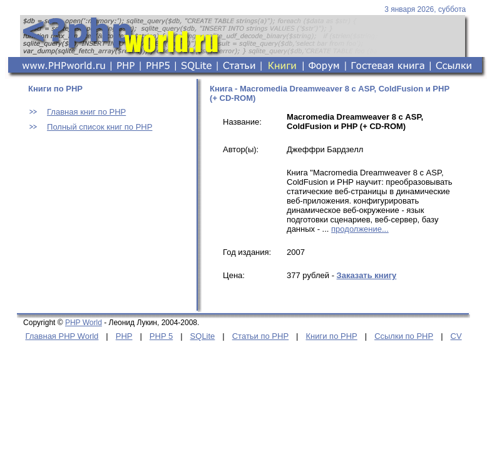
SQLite (202, 336)
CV (456, 336)
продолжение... (360, 229)
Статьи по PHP (260, 336)
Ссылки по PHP (403, 336)
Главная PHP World (61, 336)
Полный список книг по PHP (99, 127)
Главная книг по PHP (86, 112)
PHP (124, 336)
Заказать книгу (367, 275)
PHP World (83, 322)
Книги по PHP (331, 336)
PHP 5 (161, 336)
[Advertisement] (104, 227)
